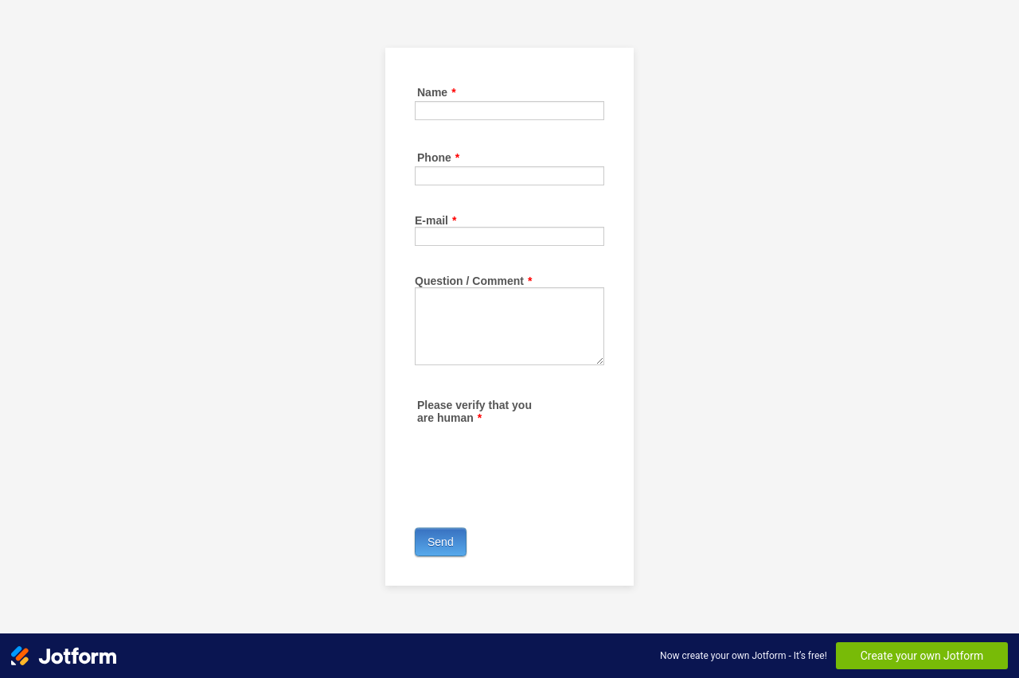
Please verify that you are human (474, 411)
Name (436, 92)
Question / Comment (473, 281)
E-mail (435, 220)
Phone (438, 157)
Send (441, 542)
